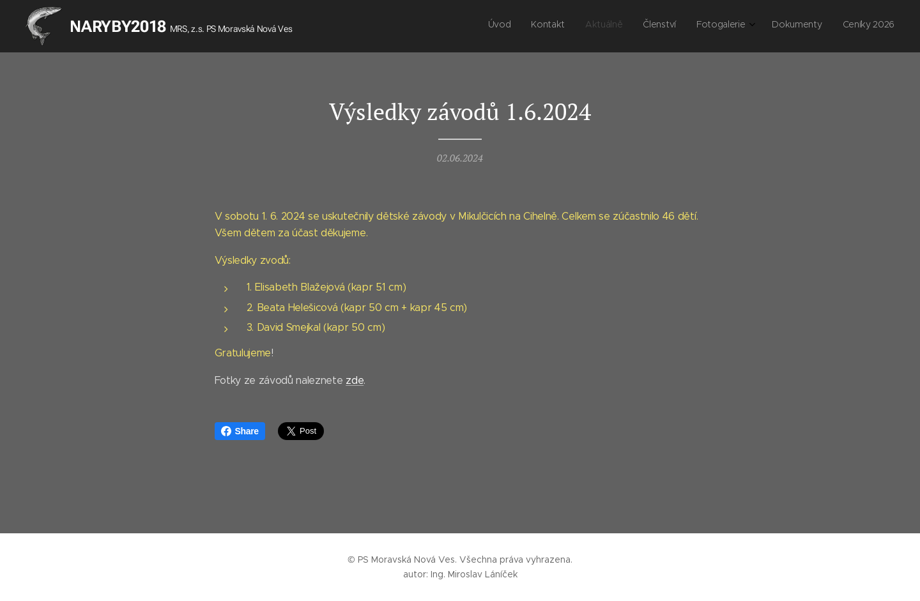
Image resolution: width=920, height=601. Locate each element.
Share (240, 431)
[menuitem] (769, 26)
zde (355, 380)
